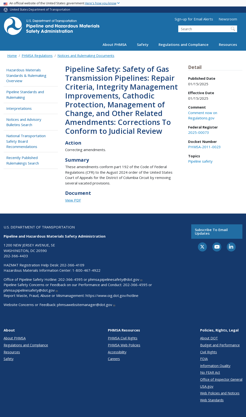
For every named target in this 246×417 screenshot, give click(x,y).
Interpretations (19, 108)
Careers (114, 358)
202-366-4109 (72, 265)
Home (12, 55)
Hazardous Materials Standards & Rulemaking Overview (26, 75)
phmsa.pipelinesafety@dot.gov (115, 279)
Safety (142, 44)
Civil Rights (208, 352)
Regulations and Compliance (184, 44)
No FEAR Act (210, 372)
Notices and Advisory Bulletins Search (23, 122)
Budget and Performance (220, 345)
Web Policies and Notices (220, 393)
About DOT (209, 338)
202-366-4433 (16, 255)
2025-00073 (198, 132)
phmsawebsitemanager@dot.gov (86, 304)
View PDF (73, 200)
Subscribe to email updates (211, 231)
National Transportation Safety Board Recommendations (26, 141)
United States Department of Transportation (40, 9)
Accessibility (117, 352)
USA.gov (206, 386)
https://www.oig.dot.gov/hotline (112, 295)
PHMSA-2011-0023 (204, 146)
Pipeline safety (200, 161)
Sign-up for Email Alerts (194, 19)
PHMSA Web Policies (124, 345)
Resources (228, 44)
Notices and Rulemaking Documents (85, 55)
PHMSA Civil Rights (122, 338)
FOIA (204, 358)
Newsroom (228, 19)
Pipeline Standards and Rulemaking (25, 94)
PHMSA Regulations (37, 55)
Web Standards (212, 400)
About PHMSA (115, 44)
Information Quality (215, 365)
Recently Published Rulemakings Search (22, 160)
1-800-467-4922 (86, 270)
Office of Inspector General (221, 379)
